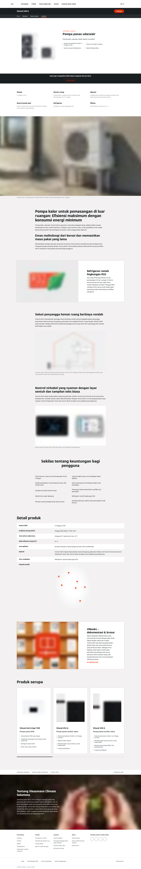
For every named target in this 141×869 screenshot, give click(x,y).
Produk (34, 4)
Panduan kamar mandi (69, 4)
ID (121, 4)
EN (123, 4)
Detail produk (34, 16)
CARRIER (33, 867)
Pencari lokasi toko (45, 4)
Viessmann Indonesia (23, 772)
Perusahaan (24, 4)
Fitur (18, 16)
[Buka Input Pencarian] (117, 4)
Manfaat (25, 16)
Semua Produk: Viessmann (40, 772)
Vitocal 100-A (55, 772)
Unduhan (43, 16)
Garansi (56, 4)
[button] (119, 772)
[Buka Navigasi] (12, 4)
